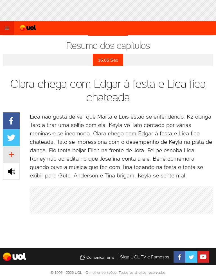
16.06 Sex (108, 60)
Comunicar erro (97, 257)
